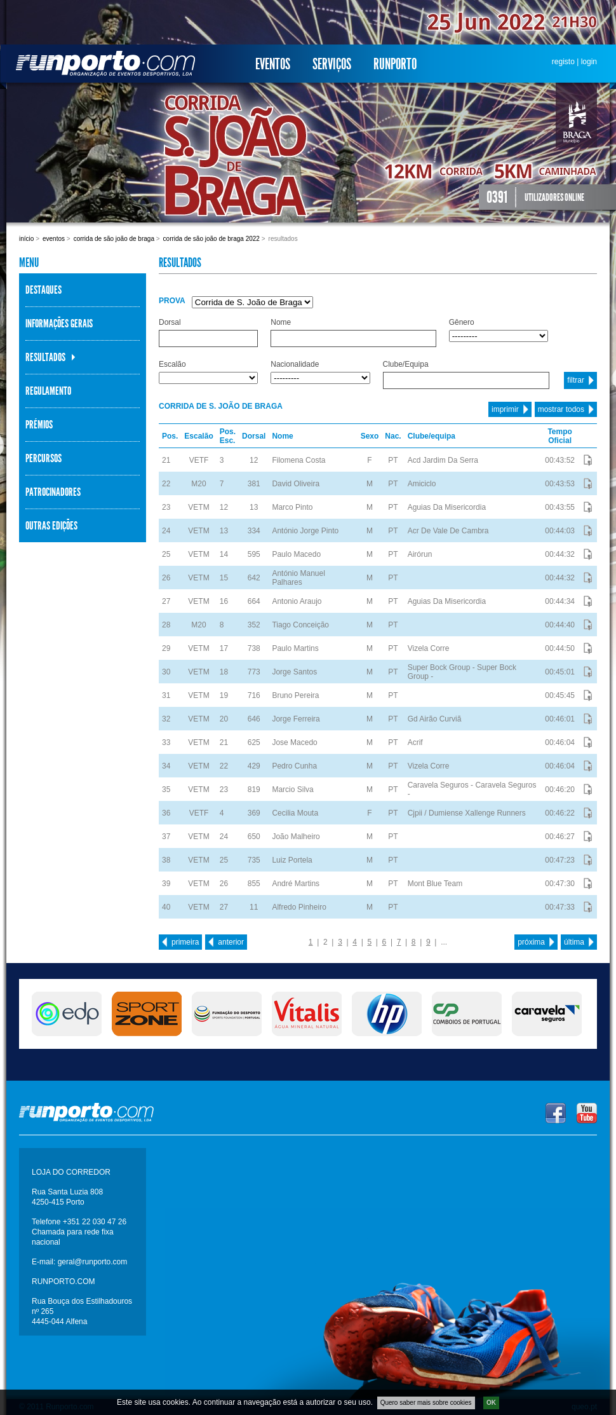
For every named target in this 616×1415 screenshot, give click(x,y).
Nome (281, 322)
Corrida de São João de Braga (114, 238)
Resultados (45, 357)
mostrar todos (561, 409)
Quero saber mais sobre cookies (426, 1402)
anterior (231, 942)
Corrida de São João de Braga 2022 (211, 238)
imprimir (505, 409)
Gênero (461, 322)
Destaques (43, 290)
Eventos (272, 64)
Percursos (43, 458)
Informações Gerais (59, 324)
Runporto (395, 64)
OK (491, 1402)
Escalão (172, 364)
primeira (185, 942)
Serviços (331, 64)
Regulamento (48, 391)
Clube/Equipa (406, 364)
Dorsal (170, 322)
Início (26, 238)
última (574, 942)
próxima (531, 942)
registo (563, 61)
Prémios (39, 425)
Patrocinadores (53, 492)
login (589, 61)
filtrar (575, 380)
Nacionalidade (295, 364)
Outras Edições (51, 526)
